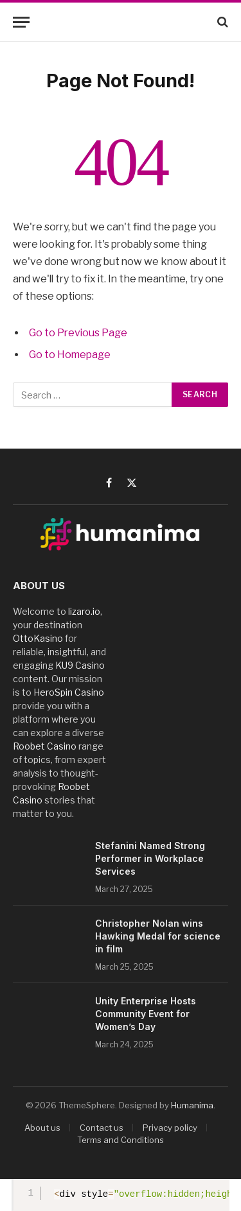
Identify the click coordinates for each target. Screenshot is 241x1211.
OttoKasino (38, 638)
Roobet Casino (44, 746)
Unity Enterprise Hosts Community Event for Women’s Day (145, 1013)
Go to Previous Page (78, 333)
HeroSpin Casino (68, 692)
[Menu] (21, 22)
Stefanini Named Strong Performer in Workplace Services (150, 858)
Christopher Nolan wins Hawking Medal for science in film (157, 936)
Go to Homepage (70, 354)
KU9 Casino (80, 665)
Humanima (192, 1105)
